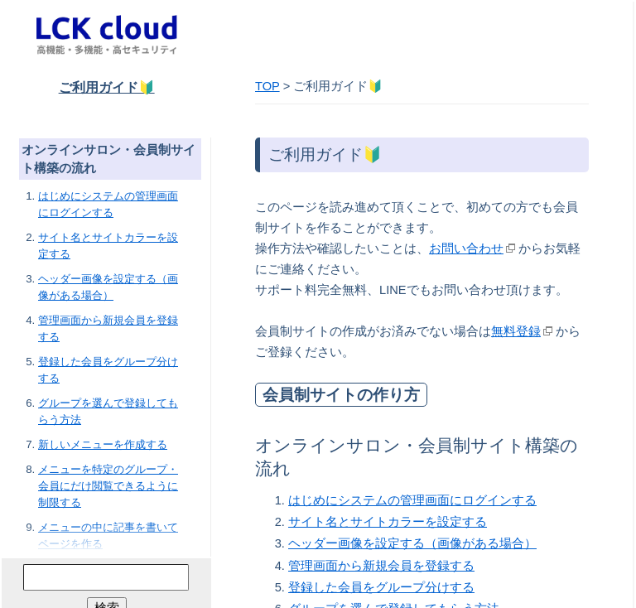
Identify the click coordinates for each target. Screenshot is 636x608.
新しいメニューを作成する (102, 444)
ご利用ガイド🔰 (107, 87)
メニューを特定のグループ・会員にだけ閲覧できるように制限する (108, 486)
